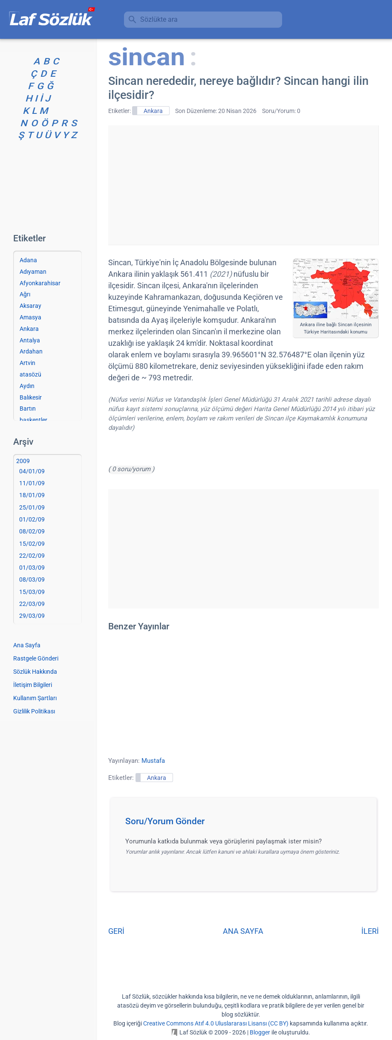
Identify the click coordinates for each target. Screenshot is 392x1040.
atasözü (30, 374)
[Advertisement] (243, 185)
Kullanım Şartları (35, 698)
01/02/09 (32, 519)
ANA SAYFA (243, 931)
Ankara (153, 110)
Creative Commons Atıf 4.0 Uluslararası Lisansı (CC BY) (215, 1023)
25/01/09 (32, 507)
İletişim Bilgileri (32, 684)
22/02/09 (32, 555)
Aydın (27, 385)
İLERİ (370, 931)
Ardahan (31, 351)
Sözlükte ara (159, 19)
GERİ (116, 931)
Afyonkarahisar (40, 283)
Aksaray (30, 305)
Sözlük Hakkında (35, 671)
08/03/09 (32, 579)
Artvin (27, 362)
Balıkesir (31, 397)
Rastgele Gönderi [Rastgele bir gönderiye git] (35, 658)
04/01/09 (32, 471)
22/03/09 (32, 603)
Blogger (260, 1032)
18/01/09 (32, 495)
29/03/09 (32, 615)
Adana (28, 260)
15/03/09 (32, 591)
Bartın (28, 408)
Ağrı (25, 294)
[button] (246, 823)
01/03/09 (32, 567)
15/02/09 (32, 543)
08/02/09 (32, 531)
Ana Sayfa (26, 645)
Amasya (30, 317)
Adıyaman (33, 271)
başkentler (33, 420)
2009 (23, 461)
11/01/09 (32, 483)
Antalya (30, 340)
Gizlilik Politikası (34, 711)
